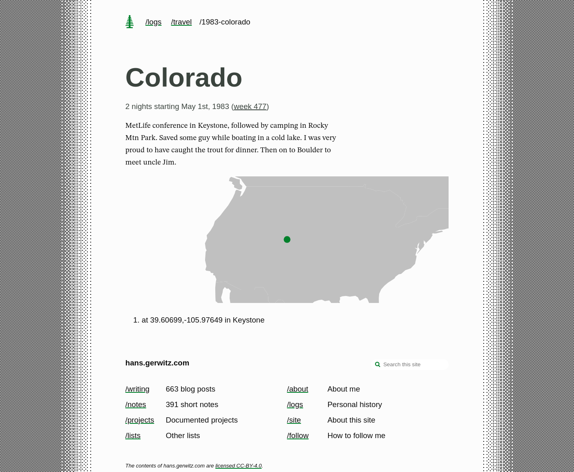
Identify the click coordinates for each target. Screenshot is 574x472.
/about (297, 389)
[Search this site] (410, 364)
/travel (181, 22)
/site (294, 420)
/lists (133, 435)
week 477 (250, 106)
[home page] (129, 22)
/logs (153, 22)
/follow (298, 435)
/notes (135, 404)
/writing (137, 389)
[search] (378, 365)
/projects (139, 420)
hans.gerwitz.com (157, 362)
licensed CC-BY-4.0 (238, 466)
